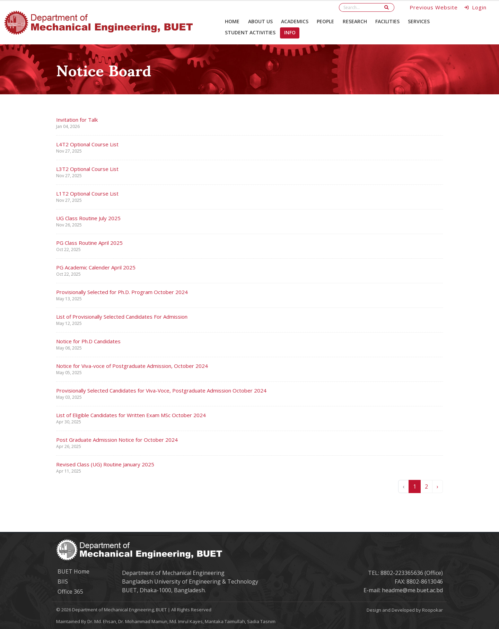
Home (232, 21)
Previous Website (434, 7)
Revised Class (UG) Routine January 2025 (105, 464)
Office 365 (70, 591)
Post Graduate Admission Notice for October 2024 (117, 439)
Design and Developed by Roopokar (405, 610)
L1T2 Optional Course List (87, 193)
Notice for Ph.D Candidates (88, 341)
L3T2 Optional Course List (87, 168)
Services (419, 21)
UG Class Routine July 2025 (88, 218)
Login (476, 7)
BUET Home (73, 571)
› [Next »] (437, 486)
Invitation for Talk (77, 119)
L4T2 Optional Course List (87, 144)
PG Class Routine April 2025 (89, 242)
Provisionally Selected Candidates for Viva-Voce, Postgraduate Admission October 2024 (161, 390)
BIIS (63, 581)
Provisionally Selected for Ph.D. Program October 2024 (122, 291)
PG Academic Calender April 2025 (95, 267)
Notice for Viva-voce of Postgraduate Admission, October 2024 (132, 365)
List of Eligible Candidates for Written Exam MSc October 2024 (131, 415)
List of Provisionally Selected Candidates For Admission (121, 316)
